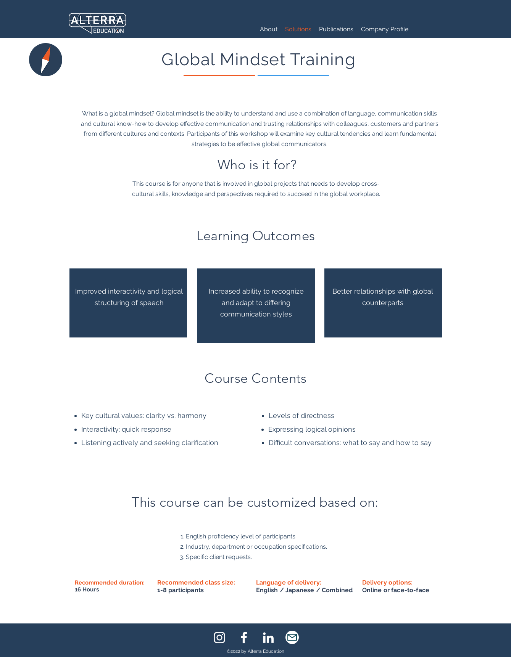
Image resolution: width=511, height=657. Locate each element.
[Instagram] (219, 637)
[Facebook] (243, 637)
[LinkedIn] (268, 637)
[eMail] (292, 637)
